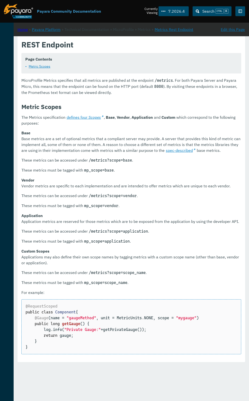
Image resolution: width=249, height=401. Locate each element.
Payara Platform (19, 48)
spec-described (222, 167)
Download (60, 382)
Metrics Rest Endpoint (104, 57)
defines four (148, 129)
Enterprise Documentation (47, 392)
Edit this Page (233, 51)
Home (87, 51)
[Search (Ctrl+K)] (212, 11)
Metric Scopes (104, 72)
